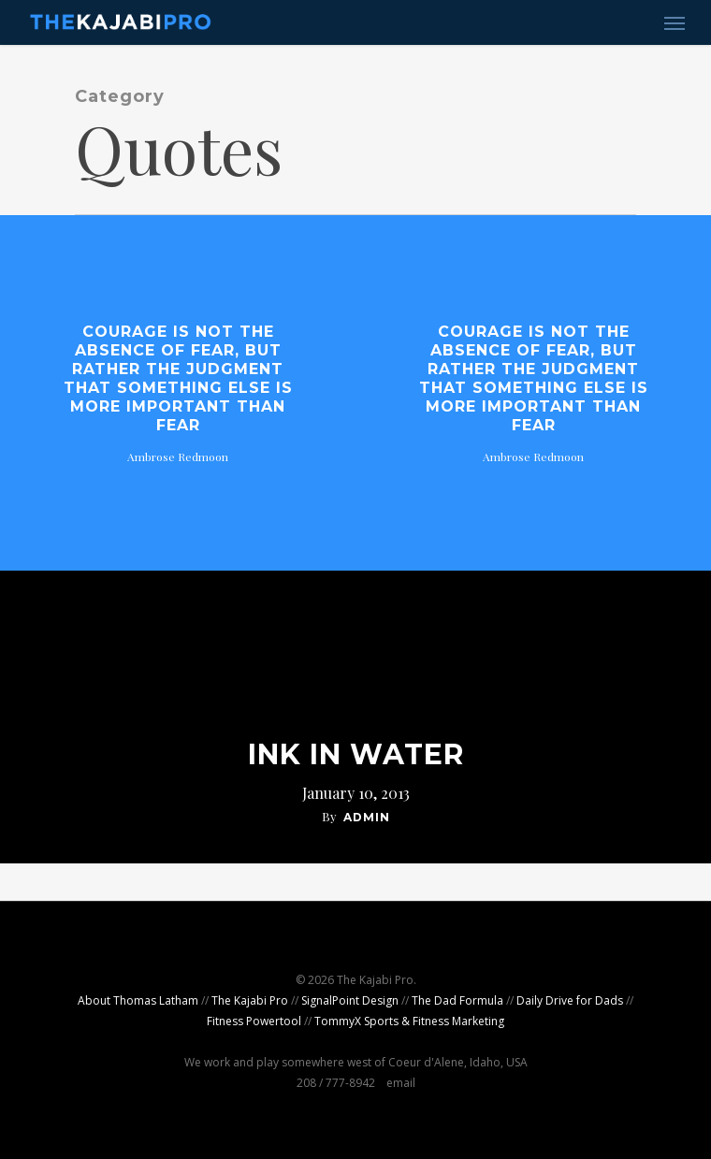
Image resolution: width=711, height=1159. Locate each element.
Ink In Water (356, 755)
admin (366, 817)
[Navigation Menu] (674, 22)
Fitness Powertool (254, 1021)
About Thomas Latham (138, 1000)
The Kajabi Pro (249, 1000)
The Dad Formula (457, 1000)
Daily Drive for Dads (569, 1000)
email (400, 1083)
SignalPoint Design (350, 1000)
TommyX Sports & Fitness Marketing (409, 1021)
